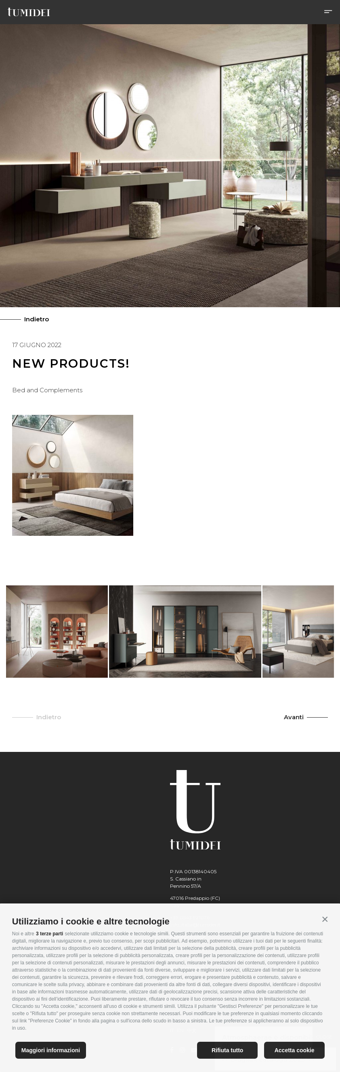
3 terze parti (49, 934)
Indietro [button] (48, 717)
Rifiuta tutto (227, 1050)
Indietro (36, 319)
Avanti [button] (294, 717)
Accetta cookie (295, 1050)
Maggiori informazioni (50, 1050)
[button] (325, 919)
